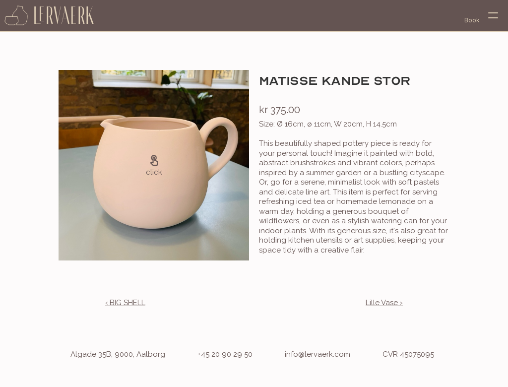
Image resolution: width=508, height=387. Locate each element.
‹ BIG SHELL (125, 302)
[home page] (49, 15)
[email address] (307, 354)
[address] (108, 354)
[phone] (215, 354)
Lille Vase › (384, 302)
